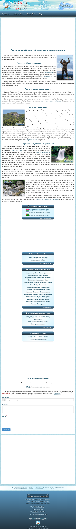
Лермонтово (45, 287)
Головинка (40, 277)
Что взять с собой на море (38, 339)
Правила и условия (38, 511)
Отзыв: (5, 404)
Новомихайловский (33, 287)
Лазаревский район (38, 260)
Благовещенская (39, 301)
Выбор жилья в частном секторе (38, 337)
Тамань (33, 304)
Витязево (29, 301)
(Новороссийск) (31, 296)
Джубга (29, 289)
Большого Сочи (49, 76)
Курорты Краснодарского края (39, 210)
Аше (46, 280)
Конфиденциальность (39, 514)
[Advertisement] (38, 33)
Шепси (36, 282)
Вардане (45, 275)
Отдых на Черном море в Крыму (39, 212)
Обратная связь (37, 509)
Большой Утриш (32, 299)
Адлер (41, 273)
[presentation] (17, 422)
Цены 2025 (31, 14)
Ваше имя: (6, 397)
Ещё (41, 14)
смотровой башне (31, 140)
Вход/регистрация (38, 506)
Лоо (40, 275)
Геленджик (28, 294)
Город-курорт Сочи (35, 257)
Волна (48, 301)
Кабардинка (47, 294)
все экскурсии (47, 327)
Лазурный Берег (30, 277)
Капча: (4, 416)
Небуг (36, 285)
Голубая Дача (28, 282)
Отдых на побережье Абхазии (38, 215)
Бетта (48, 289)
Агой (31, 285)
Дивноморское (45, 292)
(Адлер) (44, 257)
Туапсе (49, 282)
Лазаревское (40, 280)
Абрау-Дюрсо (38, 319)
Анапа (47, 299)
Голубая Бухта (37, 294)
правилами (57, 393)
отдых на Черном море (43, 152)
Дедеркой (43, 282)
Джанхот (36, 292)
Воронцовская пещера (38, 324)
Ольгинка (42, 285)
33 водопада (30, 317)
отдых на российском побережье (48, 199)
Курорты (6, 14)
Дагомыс (47, 273)
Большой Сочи (18, 14)
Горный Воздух (33, 275)
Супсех (41, 299)
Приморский (41, 304)
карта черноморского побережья (51, 101)
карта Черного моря (45, 218)
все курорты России (45, 263)
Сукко (39, 296)
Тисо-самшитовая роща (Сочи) (38, 321)
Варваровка (46, 296)
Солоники (31, 280)
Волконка (48, 277)
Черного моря (48, 72)
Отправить (6, 430)
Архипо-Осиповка (39, 289)
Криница (29, 292)
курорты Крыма (47, 307)
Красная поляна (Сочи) (42, 317)
